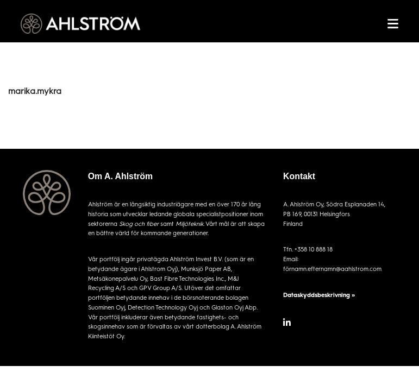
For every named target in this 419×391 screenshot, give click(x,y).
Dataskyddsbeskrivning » (319, 295)
